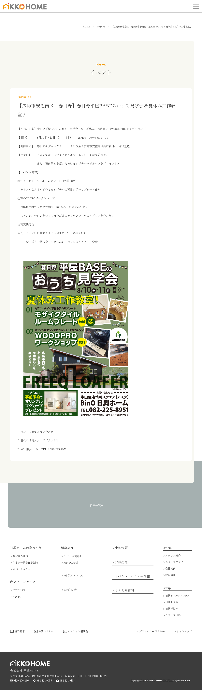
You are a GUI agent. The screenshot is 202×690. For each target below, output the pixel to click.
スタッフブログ (174, 562)
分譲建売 (121, 562)
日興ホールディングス (177, 595)
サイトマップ (184, 631)
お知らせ (70, 589)
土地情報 (121, 547)
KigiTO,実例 (71, 562)
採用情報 (170, 575)
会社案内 (170, 568)
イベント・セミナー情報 (132, 576)
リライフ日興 (173, 615)
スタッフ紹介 (173, 555)
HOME (86, 26)
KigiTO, (17, 597)
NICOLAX (19, 590)
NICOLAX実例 (72, 556)
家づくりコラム (22, 569)
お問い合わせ (46, 631)
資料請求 (20, 631)
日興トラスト (173, 602)
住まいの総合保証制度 (25, 562)
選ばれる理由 (20, 556)
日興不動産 (171, 608)
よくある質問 (124, 590)
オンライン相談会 (77, 631)
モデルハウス (73, 575)
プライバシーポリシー (152, 631)
